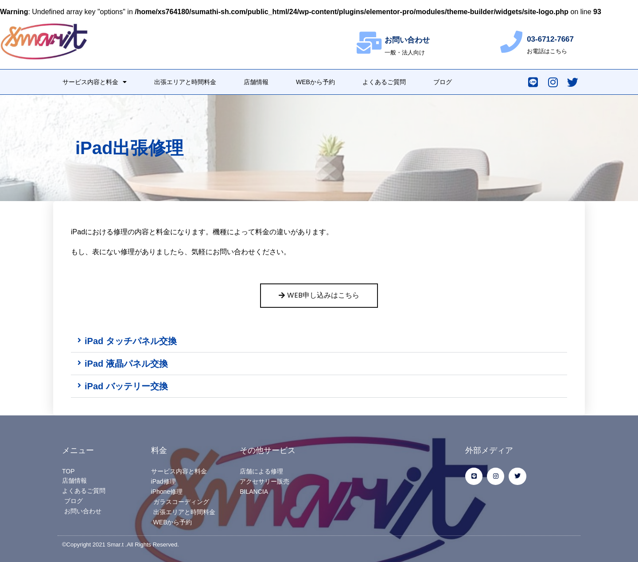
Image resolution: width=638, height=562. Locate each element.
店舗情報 (256, 81)
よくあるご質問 (384, 81)
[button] (319, 341)
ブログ (442, 81)
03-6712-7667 (550, 39)
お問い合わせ (407, 40)
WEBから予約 (315, 81)
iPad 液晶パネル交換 (126, 363)
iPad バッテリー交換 (126, 386)
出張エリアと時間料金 (185, 81)
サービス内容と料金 (94, 81)
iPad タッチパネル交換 (131, 341)
